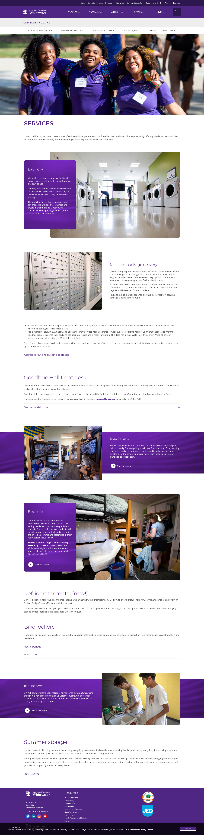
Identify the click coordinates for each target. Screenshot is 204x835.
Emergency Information (74, 809)
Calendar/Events (95, 3)
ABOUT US (169, 30)
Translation (69, 821)
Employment (69, 806)
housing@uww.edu (105, 399)
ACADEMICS (75, 11)
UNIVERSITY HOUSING (36, 22)
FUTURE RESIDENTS (72, 30)
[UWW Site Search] (177, 12)
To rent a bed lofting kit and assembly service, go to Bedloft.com (48, 544)
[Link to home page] (34, 11)
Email (83, 3)
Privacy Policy (70, 815)
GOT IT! (188, 828)
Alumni (168, 3)
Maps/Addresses (71, 797)
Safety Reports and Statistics (76, 818)
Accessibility (69, 800)
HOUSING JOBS (132, 30)
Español (176, 3)
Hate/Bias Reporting (72, 812)
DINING (152, 30)
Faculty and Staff (153, 3)
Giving (162, 11)
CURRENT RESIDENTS (40, 30)
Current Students (134, 3)
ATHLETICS (118, 11)
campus (140, 11)
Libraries (120, 3)
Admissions (97, 11)
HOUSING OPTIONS (104, 30)
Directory (109, 3)
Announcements (71, 803)
